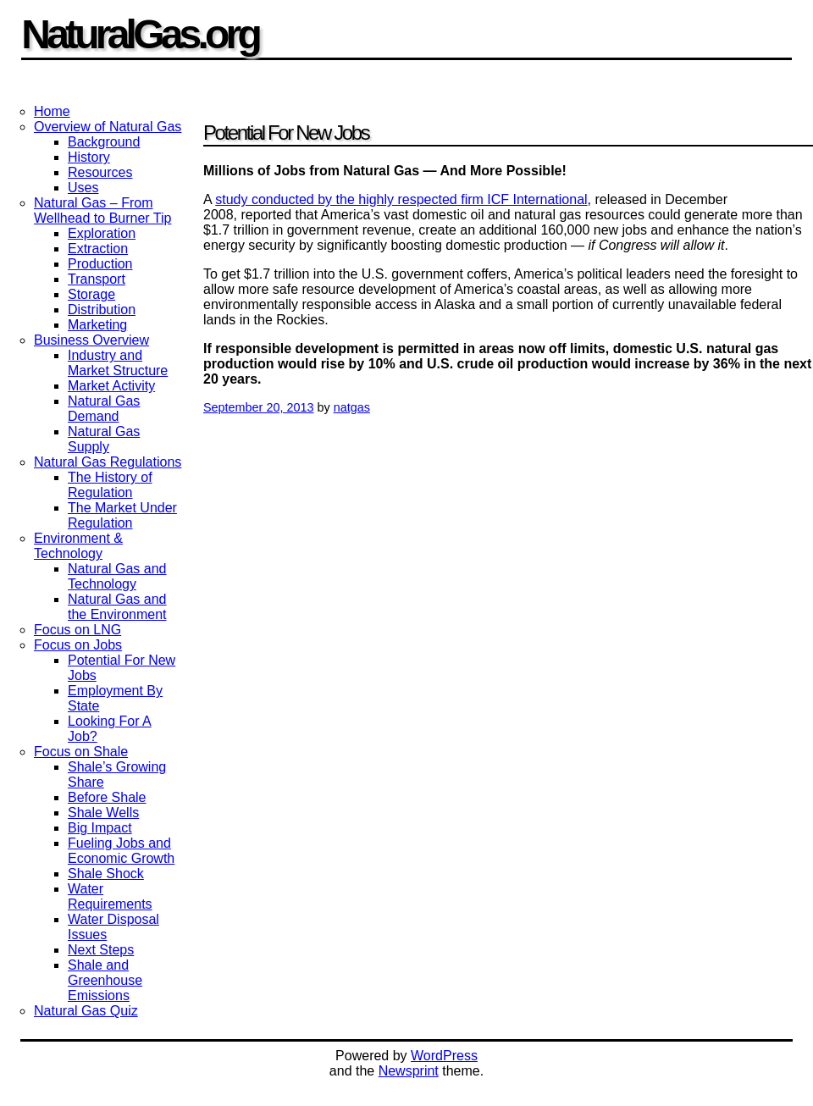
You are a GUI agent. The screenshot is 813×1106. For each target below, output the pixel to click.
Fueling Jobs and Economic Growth (121, 850)
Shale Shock (106, 873)
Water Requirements (110, 896)
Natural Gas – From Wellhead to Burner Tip (102, 210)
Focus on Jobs (78, 645)
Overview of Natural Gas (107, 126)
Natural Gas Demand (104, 408)
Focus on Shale (81, 751)
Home (52, 111)
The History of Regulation (110, 485)
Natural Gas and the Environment (117, 607)
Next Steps (101, 950)
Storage (91, 294)
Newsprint (409, 1071)
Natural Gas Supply (104, 439)
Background (104, 142)
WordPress (444, 1055)
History (89, 157)
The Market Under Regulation (122, 515)
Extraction (98, 248)
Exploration (102, 233)
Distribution (102, 309)
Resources (100, 172)
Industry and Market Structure (118, 363)
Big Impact (100, 828)
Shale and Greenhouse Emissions (105, 980)
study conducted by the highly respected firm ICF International (401, 199)
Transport (96, 279)
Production (100, 264)
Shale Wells (103, 812)
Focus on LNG (77, 629)
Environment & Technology (78, 546)
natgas (352, 407)
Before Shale (107, 797)
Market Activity (111, 386)
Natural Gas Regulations (107, 462)
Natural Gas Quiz (86, 1011)
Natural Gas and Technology (117, 576)
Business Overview (91, 340)
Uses (83, 187)
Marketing (97, 325)
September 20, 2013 (258, 407)
